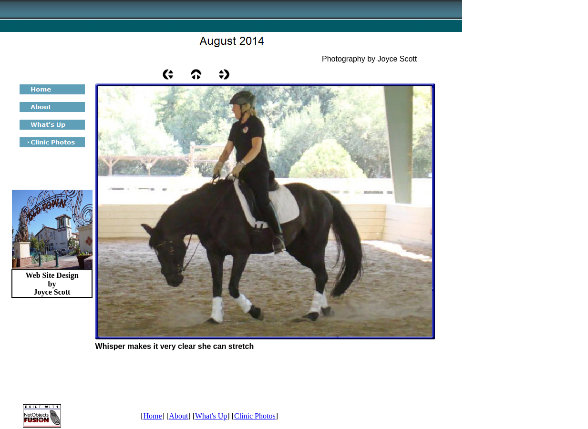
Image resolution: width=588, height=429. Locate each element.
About (178, 416)
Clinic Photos (255, 416)
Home (153, 416)
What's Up (211, 416)
